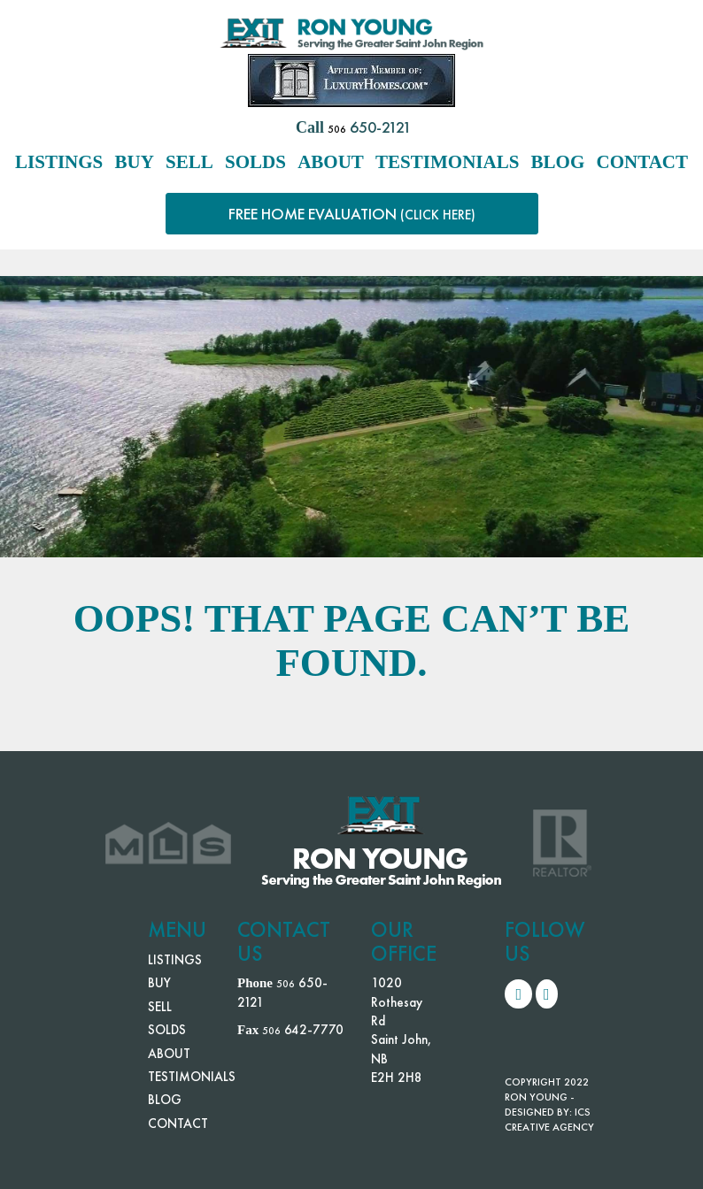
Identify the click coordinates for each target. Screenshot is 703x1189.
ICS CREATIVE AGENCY (549, 1119)
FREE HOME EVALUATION (351, 213)
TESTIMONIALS (447, 162)
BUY (134, 162)
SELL (189, 162)
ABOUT (330, 162)
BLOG (558, 162)
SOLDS (255, 162)
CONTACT (642, 162)
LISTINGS (59, 162)
